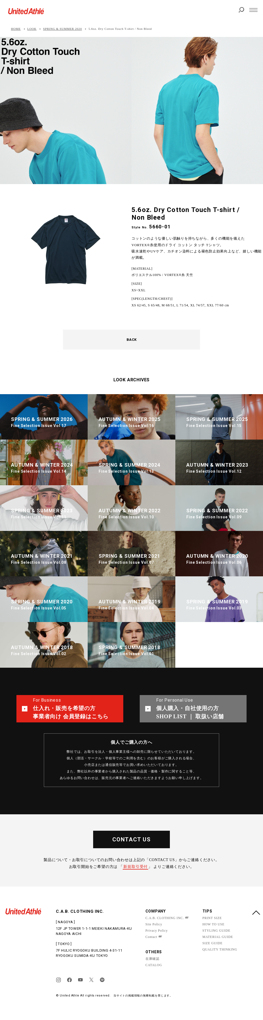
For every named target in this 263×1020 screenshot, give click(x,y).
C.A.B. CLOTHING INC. (164, 918)
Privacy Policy (156, 930)
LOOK (32, 28)
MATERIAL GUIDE (217, 937)
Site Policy (153, 924)
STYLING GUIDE (216, 930)
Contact (151, 937)
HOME (16, 28)
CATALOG (153, 965)
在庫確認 (152, 959)
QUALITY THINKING (219, 949)
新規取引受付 (135, 867)
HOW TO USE (213, 924)
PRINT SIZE (212, 918)
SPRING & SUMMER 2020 (62, 28)
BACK (132, 340)
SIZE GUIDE (212, 943)
